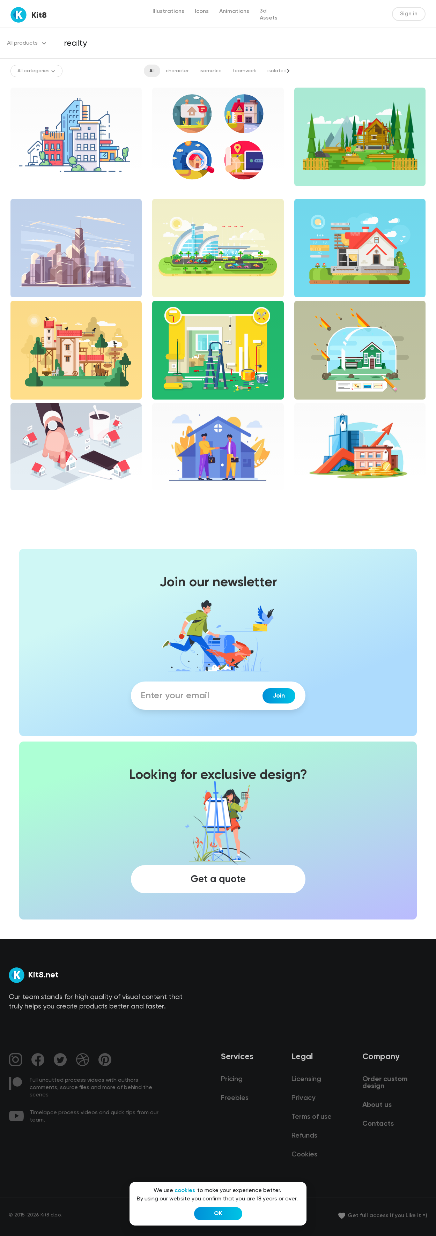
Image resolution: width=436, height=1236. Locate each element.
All (152, 70)
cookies (185, 1190)
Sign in (408, 14)
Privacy (303, 1098)
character (177, 70)
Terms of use (311, 1117)
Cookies (304, 1154)
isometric (210, 70)
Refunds (304, 1135)
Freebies (235, 1098)
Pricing (232, 1079)
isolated (277, 70)
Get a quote (218, 879)
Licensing (306, 1079)
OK (218, 1213)
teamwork (244, 70)
